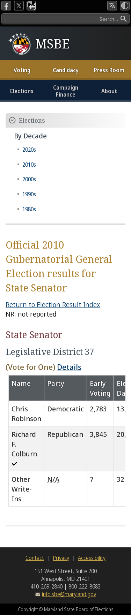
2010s (29, 164)
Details (69, 367)
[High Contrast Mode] (125, 5)
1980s (29, 209)
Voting (22, 70)
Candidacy (66, 70)
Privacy (61, 558)
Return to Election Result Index (53, 304)
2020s (29, 149)
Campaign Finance (65, 91)
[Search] (65, 18)
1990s (29, 194)
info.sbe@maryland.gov (69, 594)
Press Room (109, 70)
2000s (29, 179)
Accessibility (91, 558)
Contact (35, 558)
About (109, 91)
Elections (22, 91)
